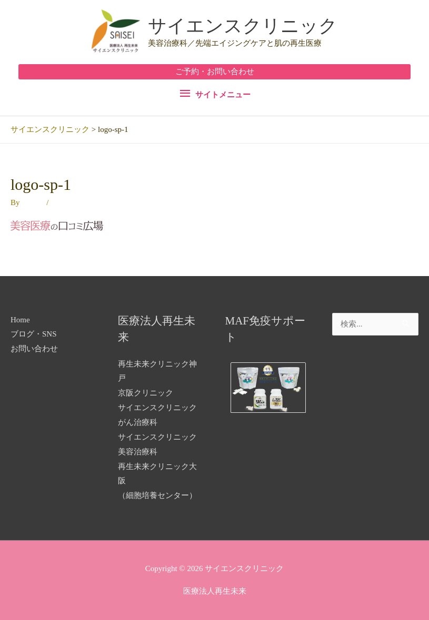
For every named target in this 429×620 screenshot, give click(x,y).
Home (20, 320)
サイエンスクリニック (242, 26)
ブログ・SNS (34, 334)
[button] (214, 71)
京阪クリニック (145, 393)
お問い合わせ (34, 348)
